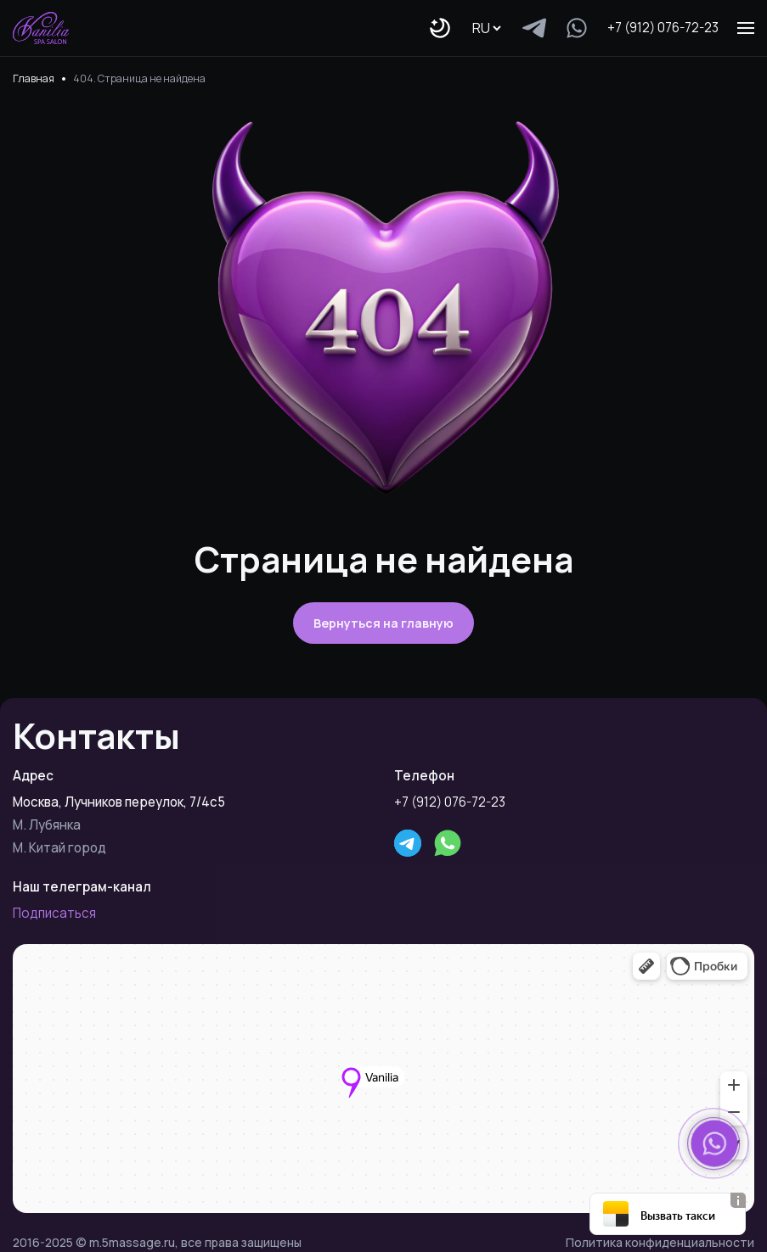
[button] (714, 1143)
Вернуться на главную (383, 623)
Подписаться (54, 913)
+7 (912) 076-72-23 (663, 27)
